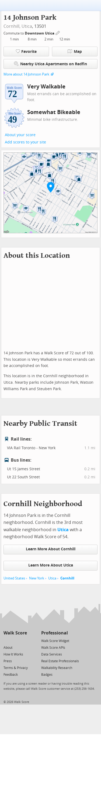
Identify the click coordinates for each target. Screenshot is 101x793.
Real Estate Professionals (60, 661)
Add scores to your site (25, 142)
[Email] (23, 640)
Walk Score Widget (55, 641)
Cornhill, (12, 26)
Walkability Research (56, 668)
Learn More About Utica (50, 565)
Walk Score (15, 633)
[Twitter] (7, 640)
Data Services (51, 654)
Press (8, 661)
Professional (54, 633)
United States (14, 578)
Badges (47, 675)
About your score (20, 135)
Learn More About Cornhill (50, 549)
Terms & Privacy (16, 668)
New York (36, 578)
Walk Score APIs (53, 648)
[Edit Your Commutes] (58, 32)
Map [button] (75, 51)
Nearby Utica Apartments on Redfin (50, 63)
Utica (27, 26)
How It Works (13, 654)
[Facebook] (15, 640)
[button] (51, 187)
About (8, 648)
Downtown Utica (40, 33)
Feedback (11, 675)
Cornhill (67, 578)
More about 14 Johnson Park (26, 74)
